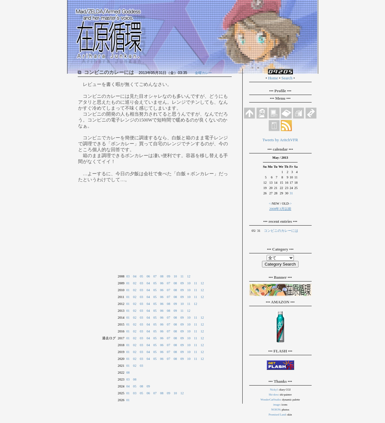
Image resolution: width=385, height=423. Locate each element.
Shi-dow (274, 394)
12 (188, 276)
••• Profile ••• (280, 90)
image (276, 404)
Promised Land (277, 414)
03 (128, 276)
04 (134, 276)
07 (155, 276)
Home (273, 78)
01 (128, 283)
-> (290, 203)
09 (168, 276)
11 (182, 276)
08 (162, 276)
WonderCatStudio (270, 399)
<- (270, 203)
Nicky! (274, 389)
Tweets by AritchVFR (280, 139)
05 (141, 276)
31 (291, 193)
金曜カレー (203, 73)
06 (148, 276)
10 (175, 276)
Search (286, 78)
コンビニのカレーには (281, 230)
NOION (275, 409)
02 (134, 283)
